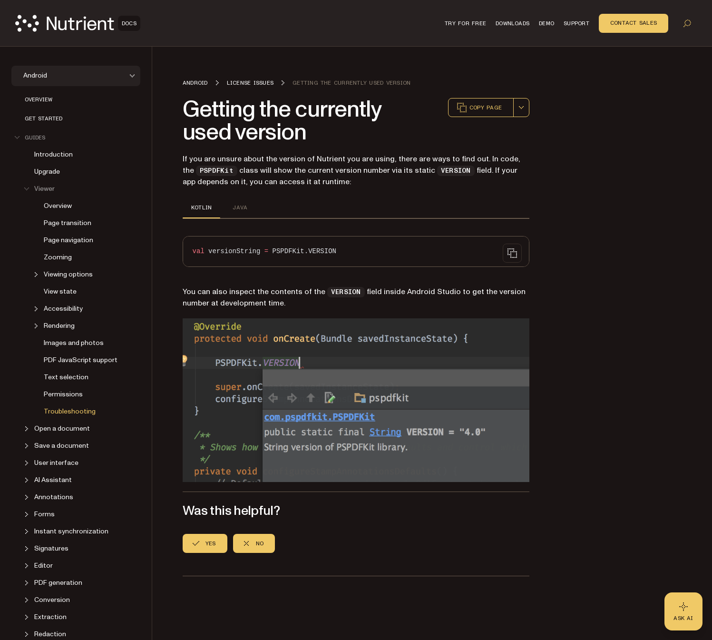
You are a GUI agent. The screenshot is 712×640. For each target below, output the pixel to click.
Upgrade (47, 171)
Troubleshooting (70, 411)
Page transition (67, 222)
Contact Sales (633, 23)
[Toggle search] (687, 23)
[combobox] (521, 107)
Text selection (66, 377)
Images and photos (74, 342)
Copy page (479, 107)
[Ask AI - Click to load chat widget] (683, 611)
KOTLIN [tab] (201, 207)
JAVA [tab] (240, 207)
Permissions (63, 394)
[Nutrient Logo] (77, 23)
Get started (43, 118)
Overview (38, 99)
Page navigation (68, 240)
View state (60, 291)
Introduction (53, 154)
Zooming (58, 257)
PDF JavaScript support (80, 359)
